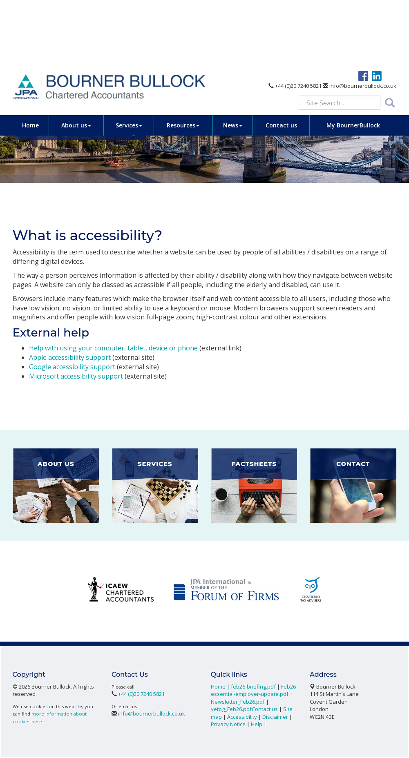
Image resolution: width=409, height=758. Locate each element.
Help (256, 724)
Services (129, 58)
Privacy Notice (228, 724)
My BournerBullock (353, 58)
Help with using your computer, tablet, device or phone (113, 347)
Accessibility (242, 716)
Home (30, 58)
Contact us (281, 58)
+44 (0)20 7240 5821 (295, 19)
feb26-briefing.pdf (253, 686)
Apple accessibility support (70, 357)
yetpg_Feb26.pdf (231, 709)
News (232, 58)
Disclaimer (275, 716)
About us (76, 58)
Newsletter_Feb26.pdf (238, 701)
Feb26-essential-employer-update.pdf (254, 690)
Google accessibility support (72, 366)
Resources (183, 58)
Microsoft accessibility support (76, 376)
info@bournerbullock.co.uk (359, 19)
